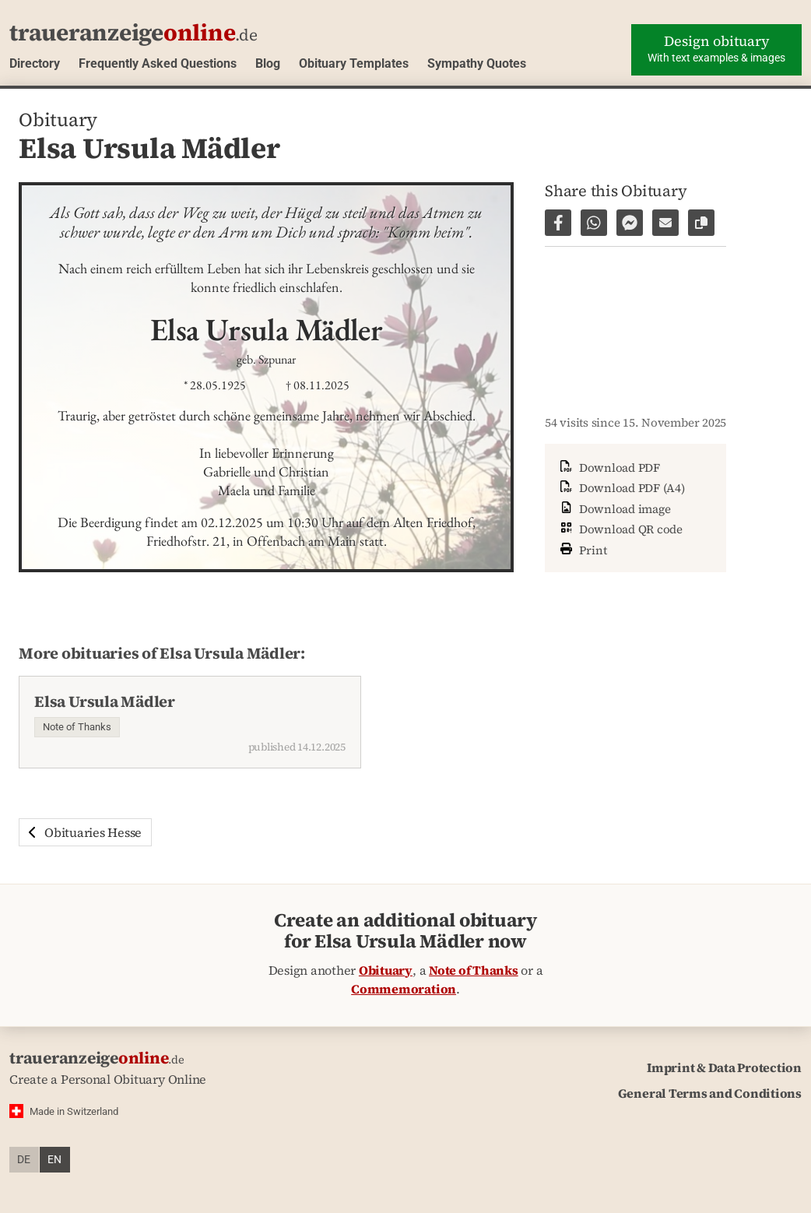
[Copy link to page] (701, 222)
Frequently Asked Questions (158, 63)
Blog (267, 63)
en (54, 1159)
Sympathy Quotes (476, 63)
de (23, 1159)
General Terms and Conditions (710, 1093)
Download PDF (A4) (621, 488)
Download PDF (608, 467)
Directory (34, 63)
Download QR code (620, 529)
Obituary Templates (354, 63)
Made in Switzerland (74, 1111)
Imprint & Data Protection (724, 1067)
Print (582, 548)
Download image (613, 509)
